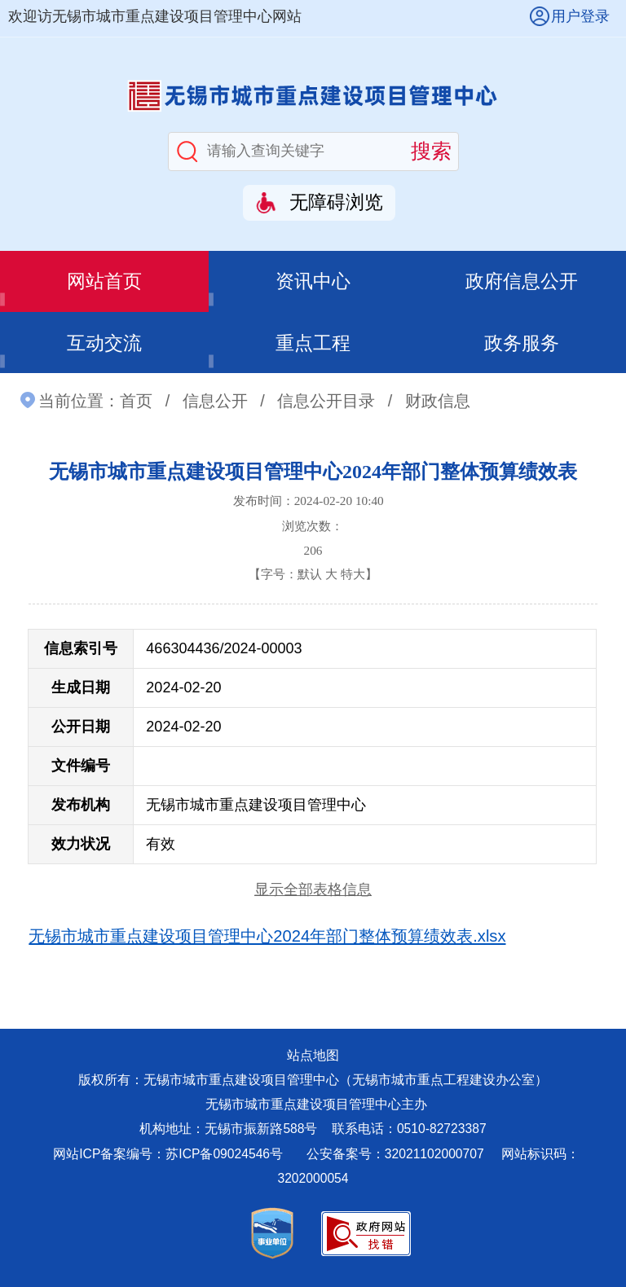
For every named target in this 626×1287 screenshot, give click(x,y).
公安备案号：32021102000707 (396, 1154)
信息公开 (215, 401)
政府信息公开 (521, 281)
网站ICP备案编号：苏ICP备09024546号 (168, 1154)
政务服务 (521, 343)
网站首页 (104, 281)
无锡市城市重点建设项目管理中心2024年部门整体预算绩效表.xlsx (267, 936)
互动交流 (104, 343)
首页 (136, 401)
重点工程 (313, 343)
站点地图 (313, 1055)
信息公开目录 (326, 401)
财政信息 (437, 401)
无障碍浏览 (336, 202)
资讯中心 (313, 281)
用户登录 (580, 16)
